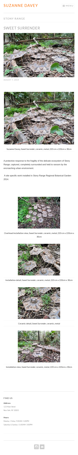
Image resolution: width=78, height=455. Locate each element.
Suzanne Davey (21, 5)
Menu (69, 5)
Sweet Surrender (22, 28)
